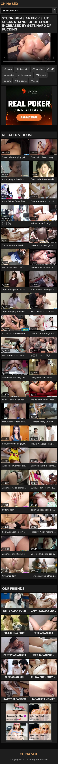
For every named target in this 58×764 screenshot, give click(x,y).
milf (52, 69)
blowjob (10, 75)
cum (9, 80)
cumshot (39, 69)
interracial (23, 69)
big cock (42, 75)
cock (35, 80)
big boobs (22, 80)
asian (9, 69)
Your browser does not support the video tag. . (29, 49)
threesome (26, 75)
